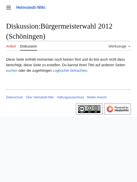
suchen (11, 71)
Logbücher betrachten (70, 71)
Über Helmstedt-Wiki (40, 97)
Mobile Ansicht (96, 97)
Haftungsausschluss (70, 97)
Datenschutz (14, 97)
